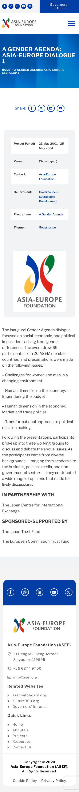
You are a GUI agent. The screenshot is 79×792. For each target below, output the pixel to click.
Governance (47, 227)
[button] (32, 108)
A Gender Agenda (51, 214)
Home (6, 69)
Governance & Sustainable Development (49, 196)
